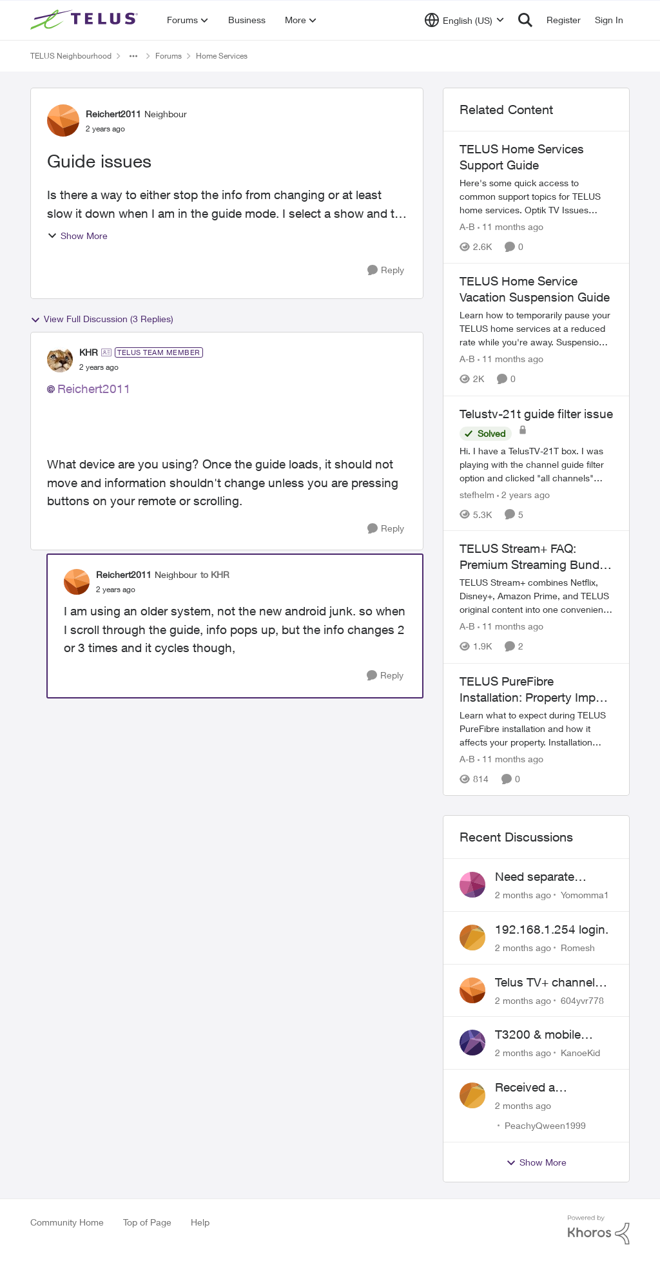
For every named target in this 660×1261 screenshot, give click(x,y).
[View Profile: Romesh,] (472, 937)
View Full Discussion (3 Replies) (101, 319)
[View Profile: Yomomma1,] (472, 885)
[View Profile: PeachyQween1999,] (472, 1095)
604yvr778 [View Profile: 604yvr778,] (582, 999)
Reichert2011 (94, 388)
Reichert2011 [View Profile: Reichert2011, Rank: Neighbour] (113, 113)
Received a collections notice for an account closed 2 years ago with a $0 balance (551, 1087)
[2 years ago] (523, 494)
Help (200, 1222)
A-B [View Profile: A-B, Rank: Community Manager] (467, 226)
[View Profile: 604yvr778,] (472, 990)
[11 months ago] (510, 226)
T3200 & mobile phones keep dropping (538, 1035)
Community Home (67, 1222)
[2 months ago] (523, 894)
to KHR (214, 574)
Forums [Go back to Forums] (168, 56)
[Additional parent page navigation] (133, 56)
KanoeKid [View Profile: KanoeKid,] (580, 1052)
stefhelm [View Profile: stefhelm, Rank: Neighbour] (477, 493)
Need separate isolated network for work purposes (549, 877)
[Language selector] (464, 20)
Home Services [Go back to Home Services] (222, 56)
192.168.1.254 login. (551, 929)
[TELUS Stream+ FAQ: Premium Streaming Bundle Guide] (536, 596)
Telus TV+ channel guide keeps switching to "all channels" (545, 982)
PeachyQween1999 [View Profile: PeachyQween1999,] (545, 1125)
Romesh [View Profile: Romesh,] (578, 947)
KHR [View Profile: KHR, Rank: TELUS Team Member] (88, 352)
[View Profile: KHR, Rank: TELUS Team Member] (60, 359)
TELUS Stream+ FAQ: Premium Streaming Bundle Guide (534, 556)
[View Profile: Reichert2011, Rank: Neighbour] (63, 120)
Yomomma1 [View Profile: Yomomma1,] (585, 894)
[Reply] (386, 270)
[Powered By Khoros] (599, 1230)
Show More (77, 235)
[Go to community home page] (85, 20)
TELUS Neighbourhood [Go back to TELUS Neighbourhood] (71, 56)
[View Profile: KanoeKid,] (472, 1042)
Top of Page (147, 1222)
